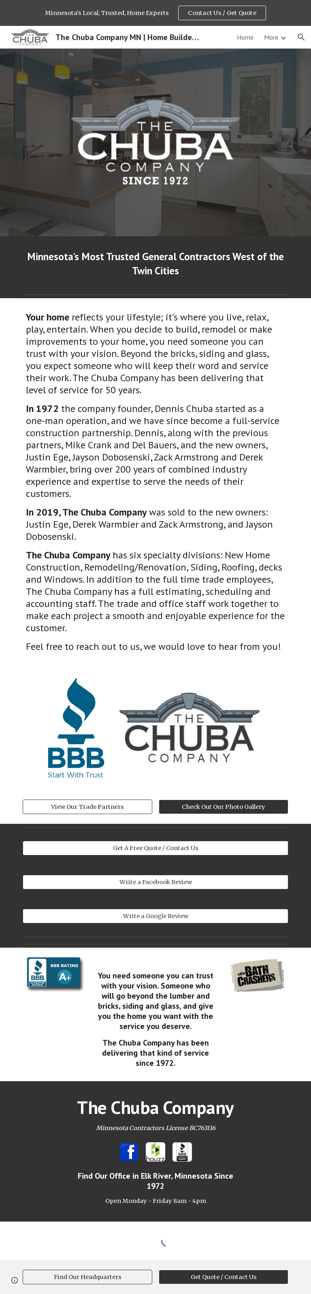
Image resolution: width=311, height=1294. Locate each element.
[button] (301, 37)
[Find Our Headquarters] (87, 1277)
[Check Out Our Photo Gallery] (223, 806)
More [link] (271, 37)
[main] (155, 263)
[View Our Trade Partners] (87, 806)
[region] (155, 13)
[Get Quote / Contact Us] (223, 1277)
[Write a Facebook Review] (155, 881)
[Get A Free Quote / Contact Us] (155, 847)
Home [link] (245, 37)
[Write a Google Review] (155, 915)
